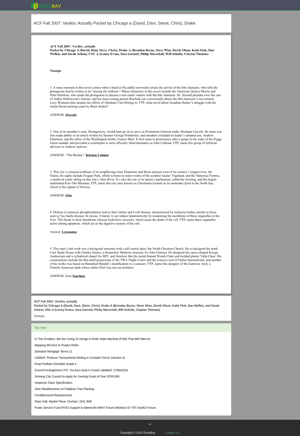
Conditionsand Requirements (53, 395)
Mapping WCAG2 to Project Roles (57, 345)
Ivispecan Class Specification (53, 382)
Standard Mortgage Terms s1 (53, 351)
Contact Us (172, 432)
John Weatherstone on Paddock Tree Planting (64, 389)
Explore (77, 5)
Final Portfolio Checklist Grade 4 (55, 364)
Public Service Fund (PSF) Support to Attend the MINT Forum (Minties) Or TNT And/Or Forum (95, 407)
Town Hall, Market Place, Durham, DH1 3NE (63, 401)
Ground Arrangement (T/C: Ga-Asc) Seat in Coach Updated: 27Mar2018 (81, 370)
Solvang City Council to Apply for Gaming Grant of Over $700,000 (77, 376)
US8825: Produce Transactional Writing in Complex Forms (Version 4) (80, 357)
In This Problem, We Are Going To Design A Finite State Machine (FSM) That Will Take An (92, 339)
